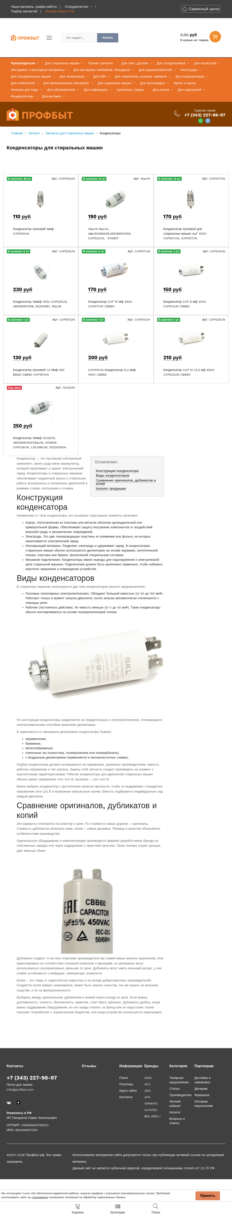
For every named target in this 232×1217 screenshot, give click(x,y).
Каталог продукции (111, 489)
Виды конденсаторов (112, 475)
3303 (148, 1078)
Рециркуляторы (22, 96)
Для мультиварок (152, 83)
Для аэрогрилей (189, 89)
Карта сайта (128, 1090)
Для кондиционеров (189, 76)
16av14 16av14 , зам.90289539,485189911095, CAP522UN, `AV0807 (109, 233)
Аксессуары (189, 70)
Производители (23, 63)
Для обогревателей (61, 89)
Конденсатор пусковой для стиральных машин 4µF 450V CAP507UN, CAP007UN (184, 233)
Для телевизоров (72, 76)
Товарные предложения (179, 1080)
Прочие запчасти (100, 63)
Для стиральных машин (62, 63)
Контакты (125, 1097)
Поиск (123, 1078)
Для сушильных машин (114, 83)
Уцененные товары (130, 89)
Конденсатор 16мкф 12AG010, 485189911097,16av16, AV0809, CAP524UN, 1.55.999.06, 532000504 (39, 442)
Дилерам (200, 1088)
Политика (126, 1084)
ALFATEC (151, 1110)
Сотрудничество (76, 6)
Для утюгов (161, 89)
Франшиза (201, 1095)
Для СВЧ (99, 76)
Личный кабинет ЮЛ (59, 11)
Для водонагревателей (155, 70)
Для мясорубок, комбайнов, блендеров (102, 70)
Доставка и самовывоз (202, 1080)
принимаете (40, 1197)
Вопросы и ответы (177, 1121)
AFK (147, 1097)
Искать (107, 37)
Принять (207, 1196)
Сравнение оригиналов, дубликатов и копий (126, 482)
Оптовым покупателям (203, 1104)
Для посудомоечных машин (31, 76)
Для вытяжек (51, 96)
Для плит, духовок (135, 63)
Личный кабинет (175, 1104)
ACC (147, 1084)
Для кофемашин (96, 89)
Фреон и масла (185, 83)
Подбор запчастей (24, 11)
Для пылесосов (205, 63)
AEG (147, 1090)
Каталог (175, 1112)
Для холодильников (171, 63)
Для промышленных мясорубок (66, 83)
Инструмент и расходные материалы (38, 70)
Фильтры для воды (24, 89)
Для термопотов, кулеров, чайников (141, 76)
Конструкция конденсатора (117, 471)
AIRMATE (151, 1103)
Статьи (174, 1088)
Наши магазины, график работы (34, 6)
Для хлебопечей (22, 83)
